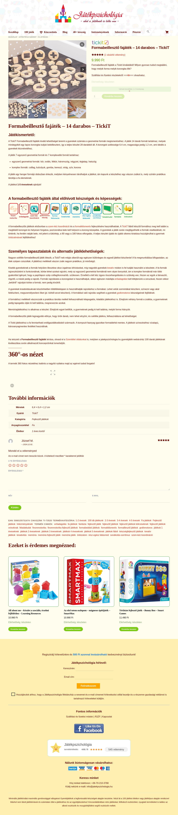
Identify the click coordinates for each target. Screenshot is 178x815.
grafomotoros (123, 293)
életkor (136, 798)
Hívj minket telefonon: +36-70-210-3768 (89, 783)
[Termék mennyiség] (96, 96)
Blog (65, 32)
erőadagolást (121, 279)
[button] (148, 32)
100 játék (29, 32)
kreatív (110, 268)
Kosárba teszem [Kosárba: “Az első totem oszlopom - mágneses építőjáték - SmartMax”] (73, 629)
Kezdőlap (13, 32)
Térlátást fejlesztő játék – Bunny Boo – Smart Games (141, 612)
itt (129, 75)
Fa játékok (43, 37)
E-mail (95, 496)
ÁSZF (97, 716)
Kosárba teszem (113, 96)
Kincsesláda (48, 32)
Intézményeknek (100, 32)
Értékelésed (15, 471)
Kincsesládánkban (96, 802)
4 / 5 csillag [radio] (22, 465)
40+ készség (79, 32)
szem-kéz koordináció (59, 226)
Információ (121, 32)
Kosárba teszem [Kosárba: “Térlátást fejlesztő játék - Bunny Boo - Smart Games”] (129, 629)
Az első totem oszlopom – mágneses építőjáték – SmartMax (87, 612)
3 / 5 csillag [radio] (18, 465)
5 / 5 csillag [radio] (26, 465)
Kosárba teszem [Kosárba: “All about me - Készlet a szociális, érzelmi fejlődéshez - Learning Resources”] (18, 629)
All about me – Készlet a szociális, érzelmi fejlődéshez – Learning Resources (28, 612)
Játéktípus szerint (27, 37)
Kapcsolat (107, 716)
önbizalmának (15, 237)
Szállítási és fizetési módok (79, 716)
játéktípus (148, 798)
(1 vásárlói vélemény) (114, 55)
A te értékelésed (17, 461)
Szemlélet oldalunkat (76, 339)
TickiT (125, 226)
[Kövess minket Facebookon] (89, 733)
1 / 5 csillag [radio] (10, 465)
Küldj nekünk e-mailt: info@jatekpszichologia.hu (89, 786)
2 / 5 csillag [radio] (14, 465)
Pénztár (137, 32)
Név (10, 496)
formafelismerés (83, 226)
